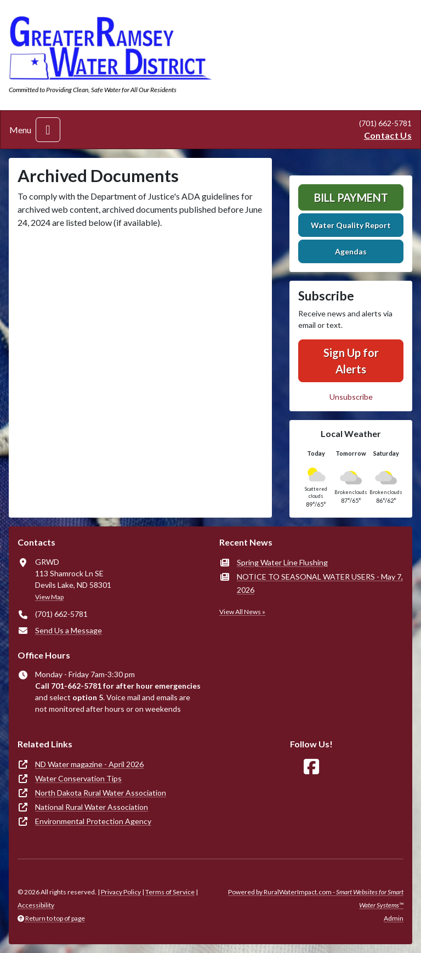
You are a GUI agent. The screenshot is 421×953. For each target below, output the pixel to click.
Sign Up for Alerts (351, 361)
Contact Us (388, 135)
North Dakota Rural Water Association (100, 792)
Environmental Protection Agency (93, 821)
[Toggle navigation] (48, 129)
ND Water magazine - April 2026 (89, 764)
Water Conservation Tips (78, 778)
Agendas (351, 251)
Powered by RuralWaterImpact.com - (315, 898)
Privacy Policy (121, 892)
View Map (49, 597)
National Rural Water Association (91, 807)
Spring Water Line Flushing (282, 562)
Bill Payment (351, 197)
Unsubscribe (351, 396)
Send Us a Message (68, 630)
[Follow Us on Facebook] (311, 767)
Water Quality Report (351, 225)
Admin (393, 918)
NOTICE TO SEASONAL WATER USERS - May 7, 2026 (320, 583)
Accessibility (36, 905)
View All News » (242, 612)
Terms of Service (170, 892)
